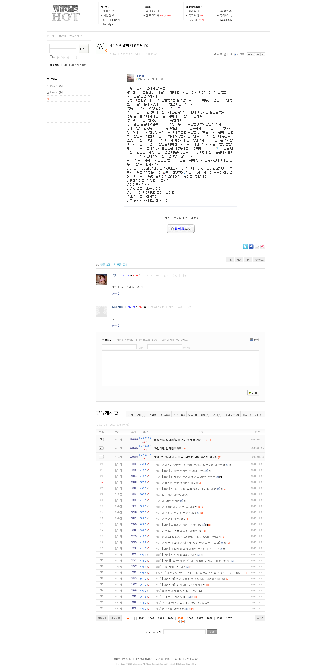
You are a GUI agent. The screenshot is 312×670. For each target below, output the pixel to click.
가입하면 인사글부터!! (167, 448)
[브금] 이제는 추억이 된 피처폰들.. (183, 470)
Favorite (194, 20)
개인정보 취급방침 (144, 658)
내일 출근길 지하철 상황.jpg (179, 512)
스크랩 (239, 54)
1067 (200, 618)
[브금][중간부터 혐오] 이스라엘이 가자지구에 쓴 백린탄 (196, 560)
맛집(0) (216, 415)
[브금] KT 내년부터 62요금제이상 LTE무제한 (189, 488)
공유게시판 (75, 35)
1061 (141, 618)
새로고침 (115, 618)
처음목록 (102, 618)
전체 (130, 415)
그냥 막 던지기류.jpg (174, 597)
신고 (218, 54)
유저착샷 (194, 15)
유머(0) (140, 415)
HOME (62, 35)
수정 (230, 259)
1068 (210, 618)
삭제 (248, 259)
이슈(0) (165, 415)
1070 (229, 618)
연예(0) (153, 415)
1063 (161, 618)
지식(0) (246, 415)
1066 (190, 618)
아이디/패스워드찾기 (75, 65)
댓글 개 (105, 264)
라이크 (127, 275)
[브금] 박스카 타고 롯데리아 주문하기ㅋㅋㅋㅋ (190, 548)
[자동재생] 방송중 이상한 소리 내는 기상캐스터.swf (193, 578)
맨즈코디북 (152, 15)
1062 (151, 618)
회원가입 (55, 65)
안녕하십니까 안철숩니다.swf (179, 506)
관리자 (118, 439)
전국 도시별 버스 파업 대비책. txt (182, 530)
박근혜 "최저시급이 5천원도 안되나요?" (186, 603)
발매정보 (108, 11)
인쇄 (228, 54)
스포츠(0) (179, 415)
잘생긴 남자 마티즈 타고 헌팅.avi (182, 590)
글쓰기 (260, 618)
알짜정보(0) (232, 415)
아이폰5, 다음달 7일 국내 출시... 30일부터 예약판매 (193, 464)
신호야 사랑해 (55, 86)
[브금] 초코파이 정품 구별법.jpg (181, 524)
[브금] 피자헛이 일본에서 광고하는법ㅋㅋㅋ (189, 476)
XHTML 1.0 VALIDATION (186, 658)
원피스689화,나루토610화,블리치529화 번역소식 (191, 536)
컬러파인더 (152, 11)
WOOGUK (226, 20)
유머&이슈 (226, 15)
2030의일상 (227, 11)
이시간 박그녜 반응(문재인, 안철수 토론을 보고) (191, 542)
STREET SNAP (112, 20)
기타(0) (259, 415)
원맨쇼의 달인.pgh (173, 609)
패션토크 (194, 11)
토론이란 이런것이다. (175, 494)
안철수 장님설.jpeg (173, 518)
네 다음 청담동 (171, 500)
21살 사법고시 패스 (174, 566)
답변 (239, 259)
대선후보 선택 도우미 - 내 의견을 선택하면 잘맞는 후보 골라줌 (205, 572)
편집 (254, 339)
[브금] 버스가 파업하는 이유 (179, 554)
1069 (219, 618)
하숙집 (118, 494)
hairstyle (108, 24)
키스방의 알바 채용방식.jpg (178, 482)
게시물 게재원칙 (164, 658)
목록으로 (259, 259)
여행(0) (204, 415)
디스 (137, 275)
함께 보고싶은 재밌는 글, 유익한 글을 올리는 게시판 (186, 457)
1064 (171, 618)
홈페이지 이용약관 (123, 658)
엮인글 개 (120, 264)
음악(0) (192, 415)
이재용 (118, 566)
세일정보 (108, 15)
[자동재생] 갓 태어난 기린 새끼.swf (183, 584)
